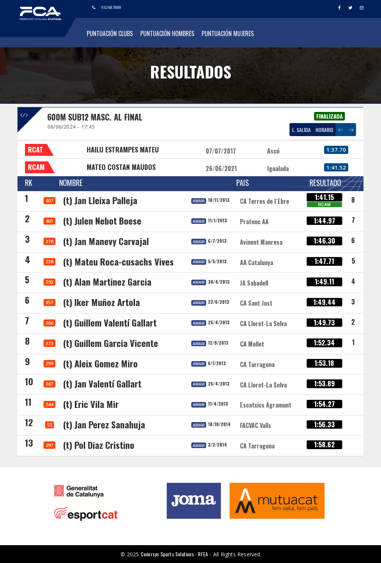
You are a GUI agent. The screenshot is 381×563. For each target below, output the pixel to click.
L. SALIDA (301, 129)
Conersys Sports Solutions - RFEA (174, 554)
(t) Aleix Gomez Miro (100, 363)
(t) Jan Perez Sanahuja (104, 424)
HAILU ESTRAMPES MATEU (123, 149)
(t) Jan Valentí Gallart (102, 383)
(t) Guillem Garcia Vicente (110, 343)
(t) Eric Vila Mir (91, 404)
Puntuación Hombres (167, 33)
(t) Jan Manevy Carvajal (106, 241)
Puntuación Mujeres (228, 33)
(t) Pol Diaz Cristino (98, 444)
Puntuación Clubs (110, 33)
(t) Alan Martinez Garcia (107, 281)
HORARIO (324, 129)
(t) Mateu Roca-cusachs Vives (118, 261)
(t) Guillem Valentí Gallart (110, 322)
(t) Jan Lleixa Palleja (100, 200)
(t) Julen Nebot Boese (102, 220)
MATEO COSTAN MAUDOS (121, 167)
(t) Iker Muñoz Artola (101, 302)
